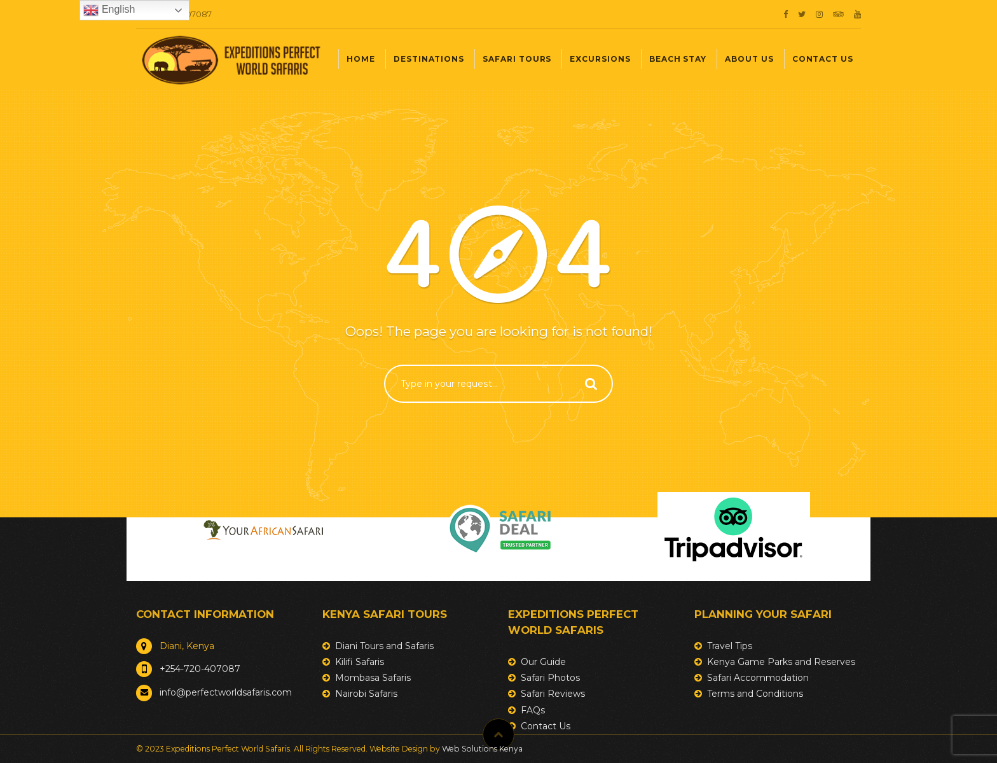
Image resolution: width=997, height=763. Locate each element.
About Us (749, 59)
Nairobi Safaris (366, 693)
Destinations (429, 59)
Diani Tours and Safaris (384, 646)
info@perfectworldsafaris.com (226, 692)
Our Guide (543, 662)
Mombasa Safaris (373, 677)
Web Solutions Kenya (482, 748)
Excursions (600, 59)
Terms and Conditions (755, 693)
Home (361, 59)
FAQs (533, 710)
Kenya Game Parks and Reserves (781, 662)
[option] (263, 530)
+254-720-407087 (200, 669)
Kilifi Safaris (359, 662)
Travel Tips (729, 646)
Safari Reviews (553, 693)
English (109, 10)
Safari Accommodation (758, 677)
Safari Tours (517, 59)
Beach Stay (677, 59)
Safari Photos (550, 677)
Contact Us (822, 59)
